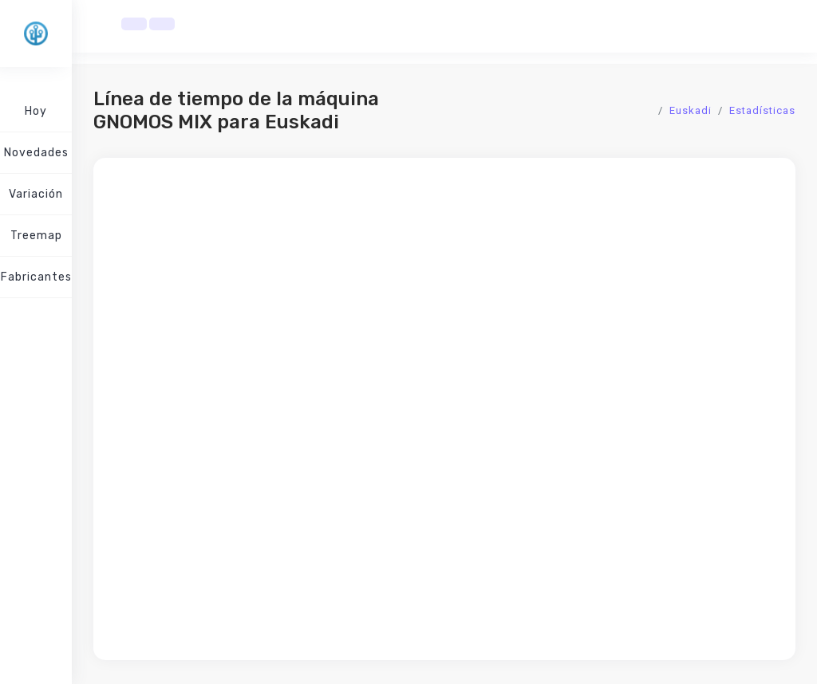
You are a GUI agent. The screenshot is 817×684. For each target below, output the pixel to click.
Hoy (36, 111)
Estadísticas (762, 110)
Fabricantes (36, 277)
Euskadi (690, 110)
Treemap (36, 235)
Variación (36, 194)
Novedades (36, 152)
